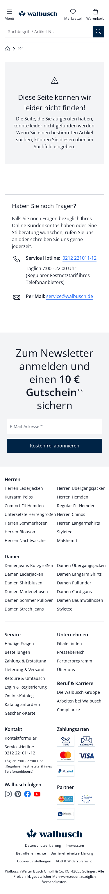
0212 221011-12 (79, 258)
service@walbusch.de (69, 296)
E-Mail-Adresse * (26, 426)
